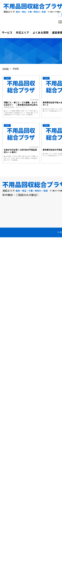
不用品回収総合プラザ (54, 155)
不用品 (28, 113)
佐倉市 (19, 156)
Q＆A (7, 111)
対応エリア (22, 32)
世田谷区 (27, 158)
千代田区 (33, 156)
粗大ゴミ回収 (20, 158)
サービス (7, 32)
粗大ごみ (33, 113)
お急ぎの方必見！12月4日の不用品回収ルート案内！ (20, 151)
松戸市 (28, 156)
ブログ (7, 78)
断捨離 (18, 111)
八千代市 (14, 156)
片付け (23, 114)
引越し (18, 114)
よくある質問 (40, 32)
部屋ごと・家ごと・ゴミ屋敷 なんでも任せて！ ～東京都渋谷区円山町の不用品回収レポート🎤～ (21, 105)
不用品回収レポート (19, 113)
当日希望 (8, 156)
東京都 (10, 113)
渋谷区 (22, 111)
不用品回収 (29, 114)
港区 (23, 156)
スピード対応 (29, 111)
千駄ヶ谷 (47, 109)
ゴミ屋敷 (12, 111)
